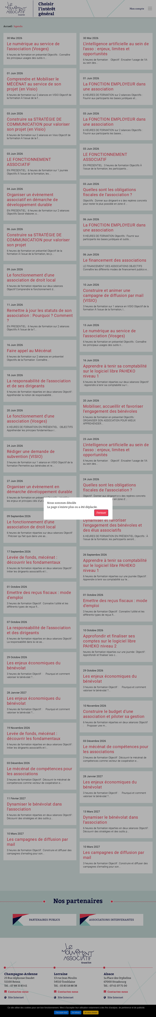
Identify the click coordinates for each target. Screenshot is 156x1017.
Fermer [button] (101, 512)
